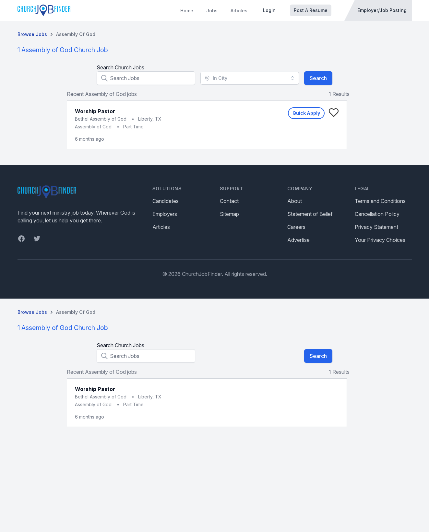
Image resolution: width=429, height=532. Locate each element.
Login (269, 10)
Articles (239, 10)
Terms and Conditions (380, 201)
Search (318, 78)
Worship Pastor (95, 111)
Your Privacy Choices (380, 240)
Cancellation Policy (377, 214)
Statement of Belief (310, 214)
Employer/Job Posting (382, 10)
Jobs (212, 10)
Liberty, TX (149, 119)
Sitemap (229, 214)
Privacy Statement (376, 227)
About (294, 201)
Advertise (298, 240)
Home (186, 10)
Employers (164, 214)
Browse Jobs (32, 34)
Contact (229, 201)
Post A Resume (311, 10)
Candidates (165, 201)
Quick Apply (306, 113)
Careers (296, 227)
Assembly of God (75, 34)
